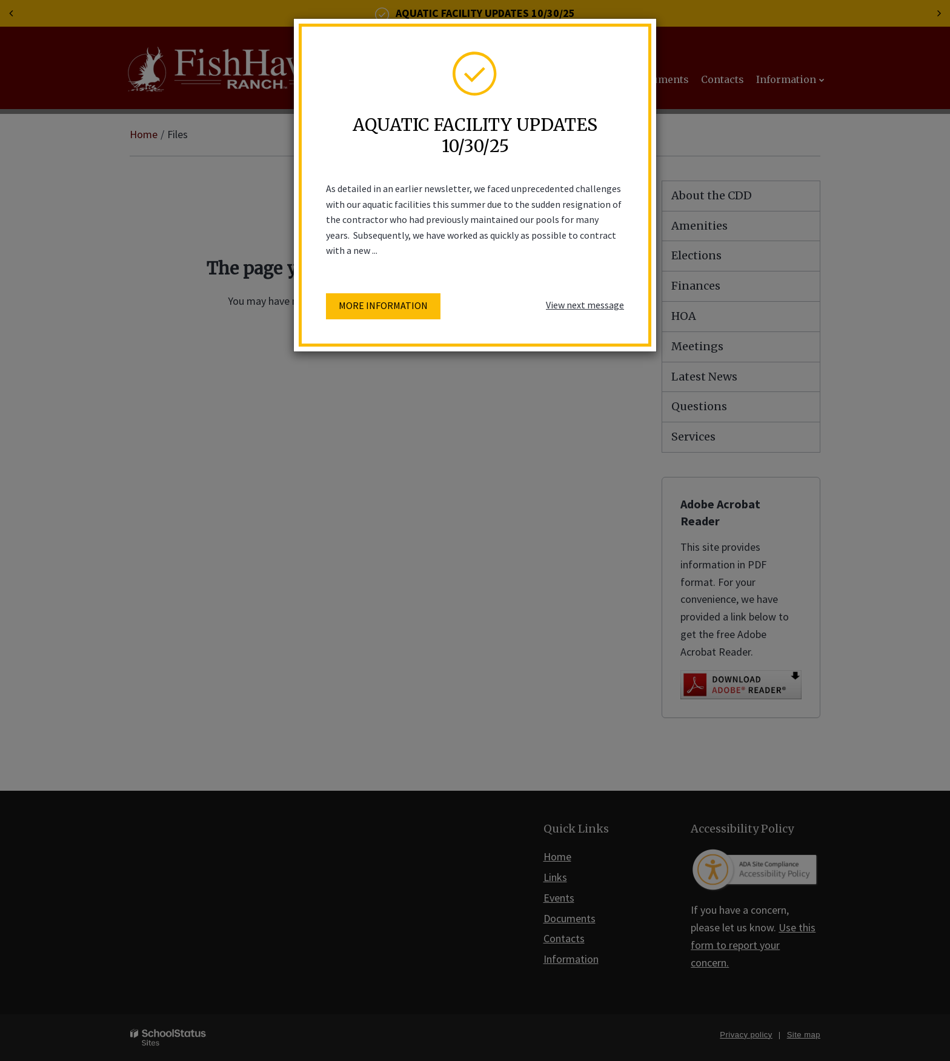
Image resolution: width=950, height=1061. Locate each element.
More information (383, 305)
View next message (585, 305)
